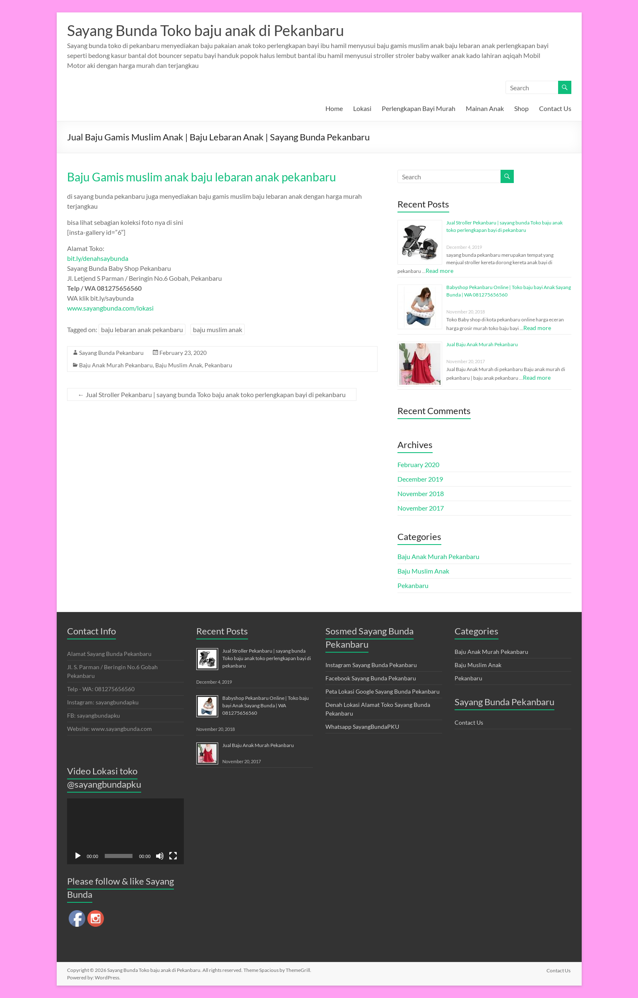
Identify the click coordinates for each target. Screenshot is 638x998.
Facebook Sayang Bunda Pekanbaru (370, 678)
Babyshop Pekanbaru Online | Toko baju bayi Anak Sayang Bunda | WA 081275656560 (265, 705)
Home (334, 108)
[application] (125, 831)
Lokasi (362, 108)
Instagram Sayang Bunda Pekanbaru (371, 664)
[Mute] (160, 856)
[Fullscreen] (173, 856)
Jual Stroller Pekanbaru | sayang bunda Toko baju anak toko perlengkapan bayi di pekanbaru (212, 394)
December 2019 (420, 479)
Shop (521, 108)
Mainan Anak (485, 108)
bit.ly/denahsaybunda (97, 258)
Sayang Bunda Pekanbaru (111, 352)
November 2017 (420, 508)
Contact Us (555, 108)
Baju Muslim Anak (178, 365)
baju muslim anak (217, 329)
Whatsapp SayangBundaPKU (362, 726)
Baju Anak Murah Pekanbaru (116, 365)
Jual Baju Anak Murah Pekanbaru (482, 344)
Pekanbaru (218, 365)
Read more (439, 270)
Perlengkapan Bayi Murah (418, 108)
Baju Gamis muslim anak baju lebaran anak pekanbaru (201, 177)
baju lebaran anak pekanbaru (142, 329)
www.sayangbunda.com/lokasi (110, 308)
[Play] (78, 856)
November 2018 (420, 493)
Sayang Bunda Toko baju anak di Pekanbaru (205, 30)
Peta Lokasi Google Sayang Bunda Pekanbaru (382, 691)
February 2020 (418, 464)
